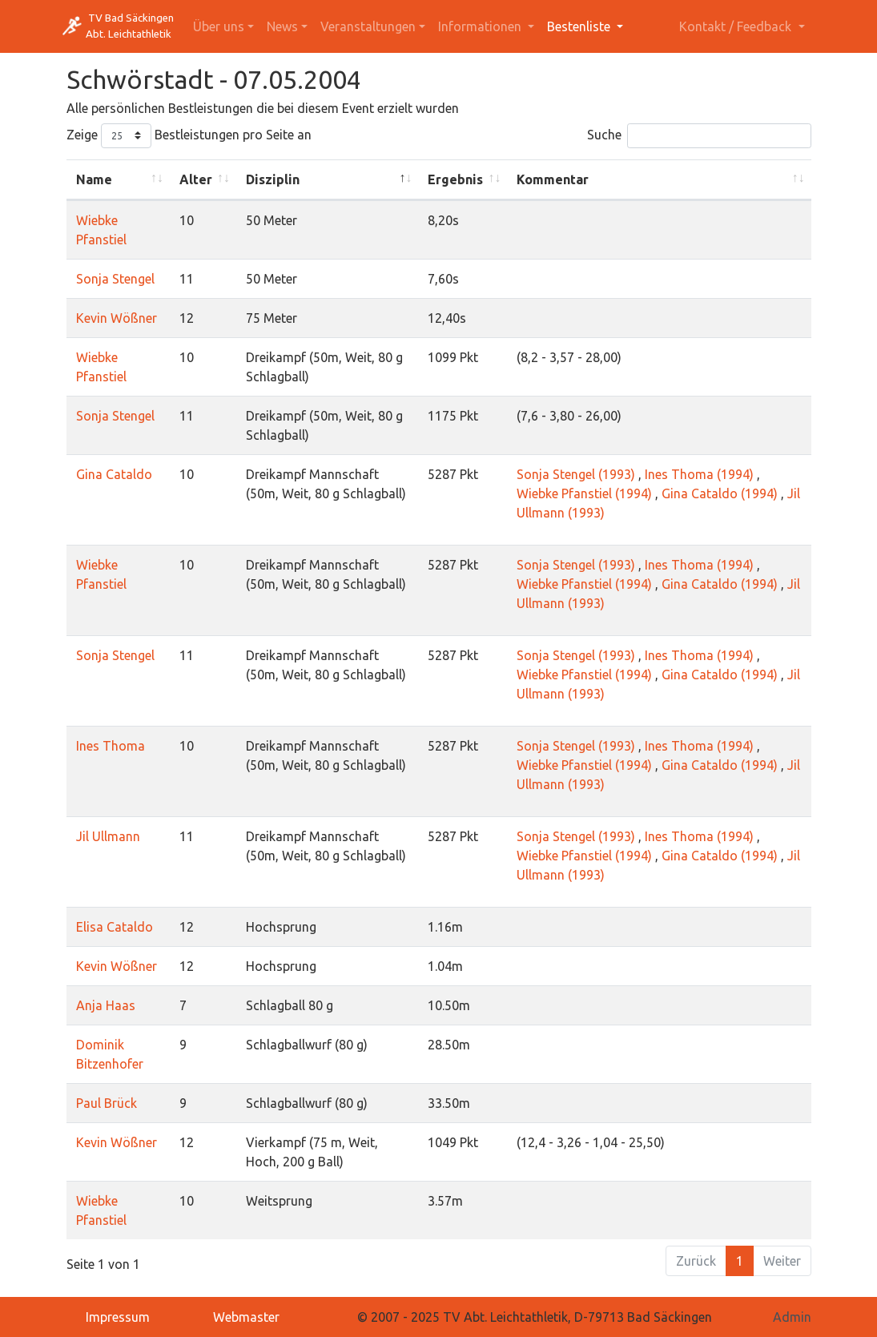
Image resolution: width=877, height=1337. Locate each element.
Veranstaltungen (368, 26)
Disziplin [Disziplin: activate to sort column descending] (273, 179)
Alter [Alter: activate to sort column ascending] (195, 179)
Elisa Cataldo (114, 927)
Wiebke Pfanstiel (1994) (584, 493)
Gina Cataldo (114, 474)
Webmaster (246, 1317)
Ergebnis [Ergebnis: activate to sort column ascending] (455, 179)
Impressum (118, 1317)
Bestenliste (580, 26)
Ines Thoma (110, 746)
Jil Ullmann (108, 836)
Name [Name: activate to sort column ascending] (94, 179)
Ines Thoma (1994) (699, 474)
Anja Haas (105, 1005)
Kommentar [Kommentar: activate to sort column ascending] (553, 179)
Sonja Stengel (115, 279)
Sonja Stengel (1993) (576, 474)
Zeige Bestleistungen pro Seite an (189, 135)
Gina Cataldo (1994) (720, 493)
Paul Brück (106, 1103)
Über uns (218, 26)
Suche (699, 135)
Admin (792, 1317)
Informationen (481, 26)
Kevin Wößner (116, 318)
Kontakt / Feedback (737, 26)
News (282, 26)
